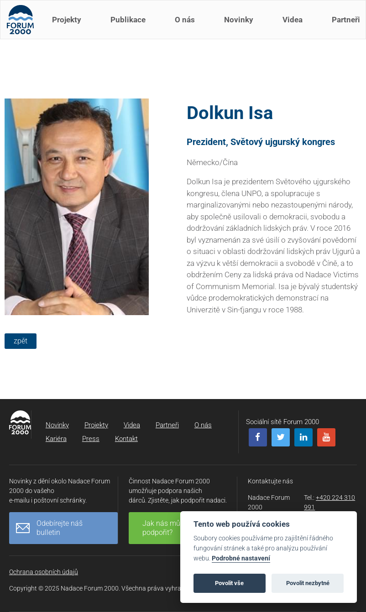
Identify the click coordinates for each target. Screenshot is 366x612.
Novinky (241, 26)
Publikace (130, 26)
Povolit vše (229, 583)
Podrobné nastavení (241, 558)
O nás (188, 26)
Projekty (69, 26)
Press (90, 439)
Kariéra (56, 439)
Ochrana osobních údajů (43, 572)
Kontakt (126, 439)
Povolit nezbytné (307, 583)
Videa (295, 26)
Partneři (167, 425)
